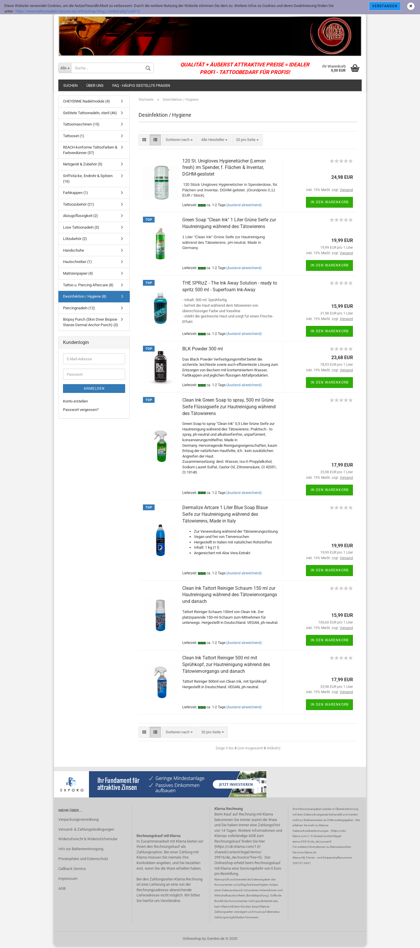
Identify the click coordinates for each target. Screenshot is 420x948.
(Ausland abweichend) (244, 206)
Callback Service (72, 870)
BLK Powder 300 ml (202, 350)
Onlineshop (192, 940)
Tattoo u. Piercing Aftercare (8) (88, 286)
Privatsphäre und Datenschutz (83, 860)
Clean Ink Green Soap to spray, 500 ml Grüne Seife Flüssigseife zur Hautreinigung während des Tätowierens (229, 408)
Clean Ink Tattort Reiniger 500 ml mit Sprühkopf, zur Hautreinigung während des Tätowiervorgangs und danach (226, 665)
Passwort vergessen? (81, 411)
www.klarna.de (306, 853)
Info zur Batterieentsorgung (80, 850)
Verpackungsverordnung (78, 821)
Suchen (70, 87)
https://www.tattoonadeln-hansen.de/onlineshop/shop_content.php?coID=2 (77, 11)
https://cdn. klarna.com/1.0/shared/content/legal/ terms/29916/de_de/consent (320, 838)
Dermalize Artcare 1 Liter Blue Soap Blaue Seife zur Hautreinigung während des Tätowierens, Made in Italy (225, 515)
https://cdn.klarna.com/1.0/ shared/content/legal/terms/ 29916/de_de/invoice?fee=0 (238, 853)
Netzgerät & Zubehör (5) (82, 166)
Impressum (67, 880)
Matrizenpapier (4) (78, 275)
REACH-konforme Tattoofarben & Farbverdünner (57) (90, 151)
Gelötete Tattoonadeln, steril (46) (90, 114)
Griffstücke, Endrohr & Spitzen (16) (88, 180)
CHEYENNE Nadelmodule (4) (86, 102)
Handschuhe (73, 252)
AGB (62, 890)
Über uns (95, 87)
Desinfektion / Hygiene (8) (84, 298)
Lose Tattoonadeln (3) (81, 229)
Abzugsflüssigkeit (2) (80, 217)
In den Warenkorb (330, 204)
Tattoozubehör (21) (78, 206)
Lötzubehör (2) (75, 240)
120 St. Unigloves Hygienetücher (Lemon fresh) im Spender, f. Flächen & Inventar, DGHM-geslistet (224, 169)
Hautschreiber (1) (77, 263)
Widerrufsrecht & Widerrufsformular (88, 840)
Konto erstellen (75, 402)
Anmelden (94, 390)
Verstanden (385, 6)
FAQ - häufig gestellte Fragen (141, 87)
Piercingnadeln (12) (79, 309)
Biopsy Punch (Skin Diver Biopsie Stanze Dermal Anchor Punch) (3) (90, 324)
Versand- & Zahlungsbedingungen (86, 831)
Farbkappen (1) (75, 194)
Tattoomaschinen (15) (81, 125)
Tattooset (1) (73, 137)
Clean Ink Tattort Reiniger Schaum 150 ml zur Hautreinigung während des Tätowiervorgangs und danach (229, 596)
